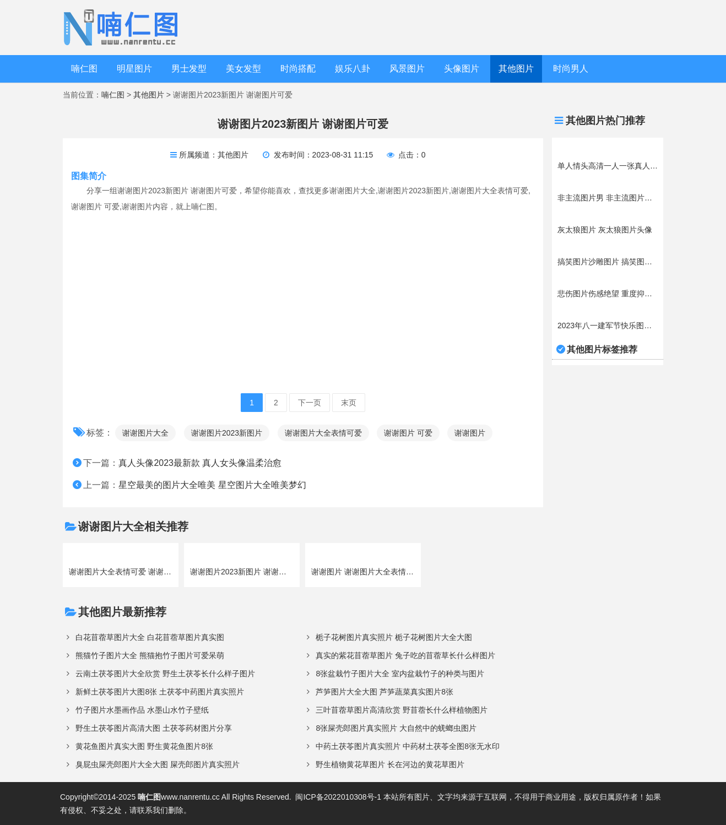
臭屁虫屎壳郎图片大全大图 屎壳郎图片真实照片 (157, 764)
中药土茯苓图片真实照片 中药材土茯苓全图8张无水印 (408, 746)
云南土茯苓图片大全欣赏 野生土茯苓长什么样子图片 (165, 673)
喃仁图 (84, 68)
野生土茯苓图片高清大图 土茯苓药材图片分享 (153, 728)
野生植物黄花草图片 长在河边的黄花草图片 (390, 764)
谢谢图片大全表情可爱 (323, 432)
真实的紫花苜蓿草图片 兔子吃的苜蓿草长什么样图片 (405, 655)
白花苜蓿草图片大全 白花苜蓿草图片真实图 (149, 637)
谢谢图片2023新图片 (226, 432)
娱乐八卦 (352, 68)
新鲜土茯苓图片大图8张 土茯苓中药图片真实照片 (159, 691)
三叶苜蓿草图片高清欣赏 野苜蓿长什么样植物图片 (401, 709)
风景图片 (407, 68)
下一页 (309, 402)
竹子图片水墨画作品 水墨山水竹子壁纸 (142, 709)
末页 (348, 402)
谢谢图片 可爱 (408, 432)
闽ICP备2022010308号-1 (338, 797)
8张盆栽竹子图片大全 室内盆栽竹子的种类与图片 (400, 673)
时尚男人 (570, 68)
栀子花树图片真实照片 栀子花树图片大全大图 (394, 637)
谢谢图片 (469, 432)
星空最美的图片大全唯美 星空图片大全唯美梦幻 (212, 485)
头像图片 (461, 68)
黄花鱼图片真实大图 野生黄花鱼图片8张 (144, 746)
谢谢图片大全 (145, 432)
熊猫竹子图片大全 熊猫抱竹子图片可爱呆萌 (149, 655)
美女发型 (243, 68)
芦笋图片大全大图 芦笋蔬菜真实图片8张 (384, 691)
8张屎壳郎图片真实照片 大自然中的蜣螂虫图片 (396, 728)
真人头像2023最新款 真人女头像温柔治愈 (199, 463)
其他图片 (516, 68)
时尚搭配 (298, 68)
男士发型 (189, 68)
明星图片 (134, 68)
